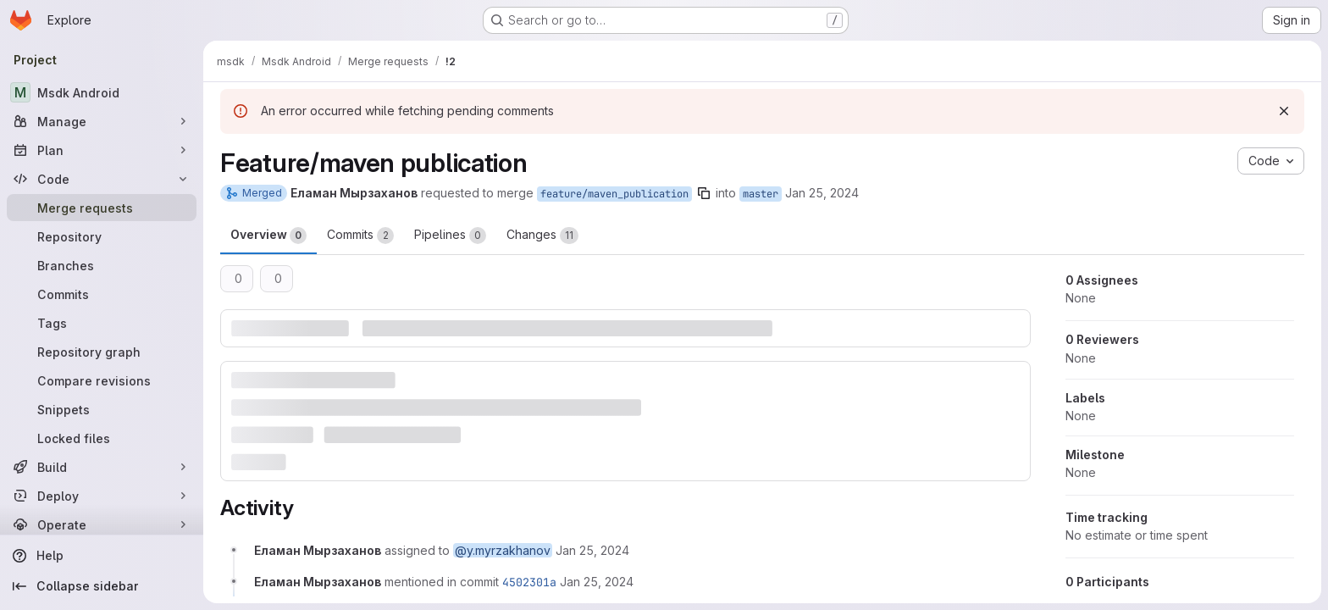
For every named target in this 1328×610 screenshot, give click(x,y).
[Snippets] (101, 409)
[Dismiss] (1284, 111)
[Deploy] (101, 495)
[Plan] (101, 150)
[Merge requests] (101, 207)
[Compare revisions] (101, 380)
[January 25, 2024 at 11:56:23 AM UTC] (592, 550)
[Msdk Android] (101, 92)
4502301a (529, 582)
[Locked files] (101, 438)
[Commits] (101, 294)
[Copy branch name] (704, 193)
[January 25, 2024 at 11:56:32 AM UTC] (597, 581)
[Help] (101, 555)
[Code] (101, 178)
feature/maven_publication (614, 194)
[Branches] (101, 265)
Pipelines (450, 235)
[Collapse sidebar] (101, 586)
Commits (360, 235)
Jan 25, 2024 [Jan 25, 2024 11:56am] (822, 193)
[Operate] (101, 524)
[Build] (101, 466)
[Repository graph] (101, 351)
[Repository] (101, 236)
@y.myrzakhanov (503, 550)
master (760, 194)
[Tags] (101, 322)
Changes (542, 235)
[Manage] (101, 121)
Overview (268, 235)
